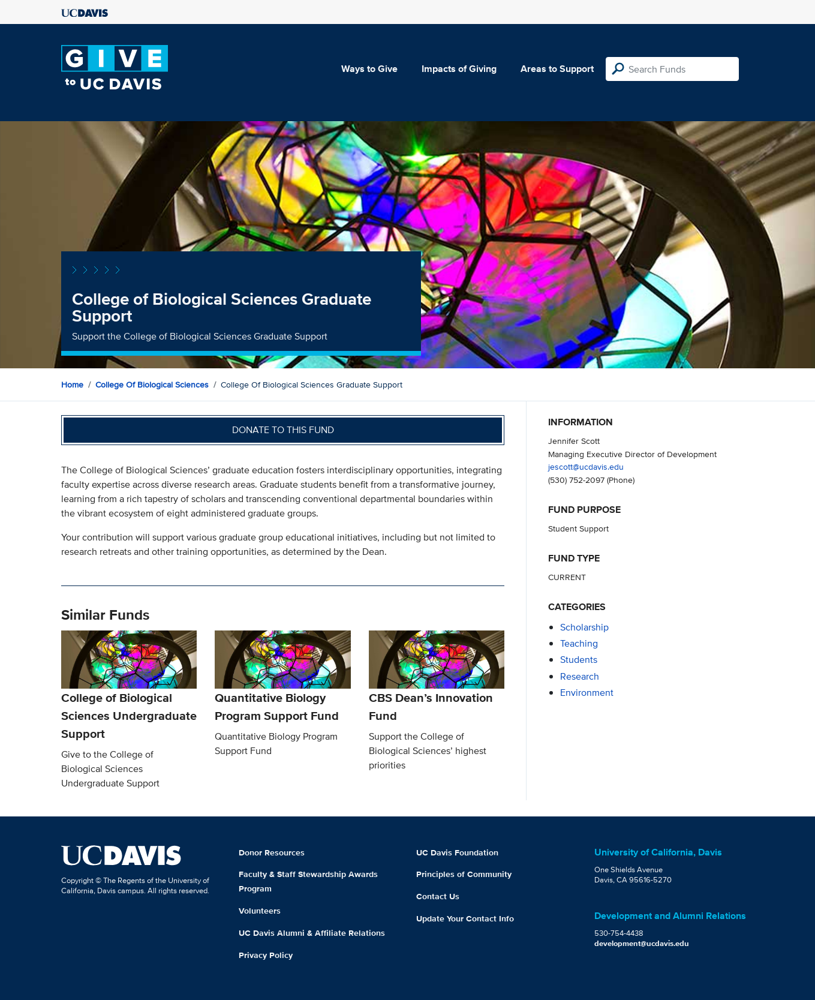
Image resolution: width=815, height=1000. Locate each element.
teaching (579, 643)
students (578, 659)
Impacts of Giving (459, 69)
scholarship (584, 627)
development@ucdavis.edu (641, 943)
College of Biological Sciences (152, 385)
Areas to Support (557, 69)
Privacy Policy (266, 955)
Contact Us (437, 896)
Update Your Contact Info (465, 918)
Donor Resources (272, 852)
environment (586, 692)
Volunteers (260, 911)
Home (72, 385)
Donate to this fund (283, 430)
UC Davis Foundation (457, 852)
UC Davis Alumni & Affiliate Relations (312, 933)
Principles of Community (464, 874)
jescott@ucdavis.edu (586, 466)
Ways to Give (369, 69)
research (579, 676)
